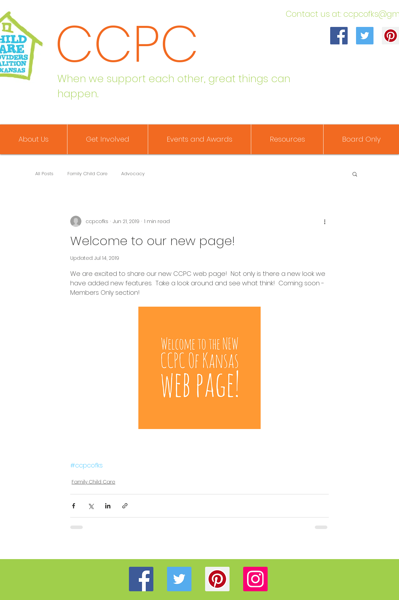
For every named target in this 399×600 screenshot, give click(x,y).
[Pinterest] (217, 579)
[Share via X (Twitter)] (90, 505)
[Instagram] (255, 579)
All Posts (44, 174)
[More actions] (324, 221)
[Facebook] (339, 35)
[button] (354, 174)
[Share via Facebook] (73, 505)
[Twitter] (364, 35)
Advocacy (133, 174)
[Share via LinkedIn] (107, 505)
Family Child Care (87, 174)
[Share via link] (125, 505)
